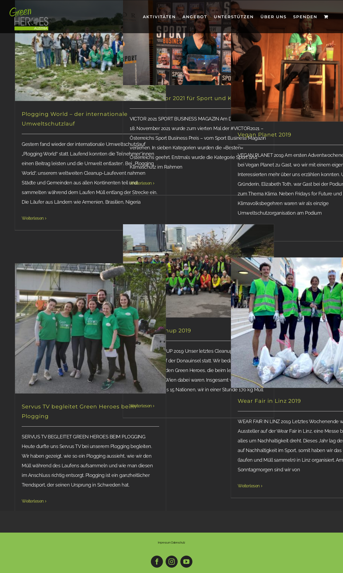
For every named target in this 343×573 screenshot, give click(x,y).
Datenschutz (178, 542)
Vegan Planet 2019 (264, 134)
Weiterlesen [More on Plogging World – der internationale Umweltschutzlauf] (33, 218)
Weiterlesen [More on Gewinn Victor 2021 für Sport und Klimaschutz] (141, 183)
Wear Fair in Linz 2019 (269, 401)
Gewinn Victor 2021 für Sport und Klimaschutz (197, 98)
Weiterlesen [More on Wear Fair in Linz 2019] (249, 485)
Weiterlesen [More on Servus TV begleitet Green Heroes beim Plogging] (33, 501)
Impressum (164, 542)
